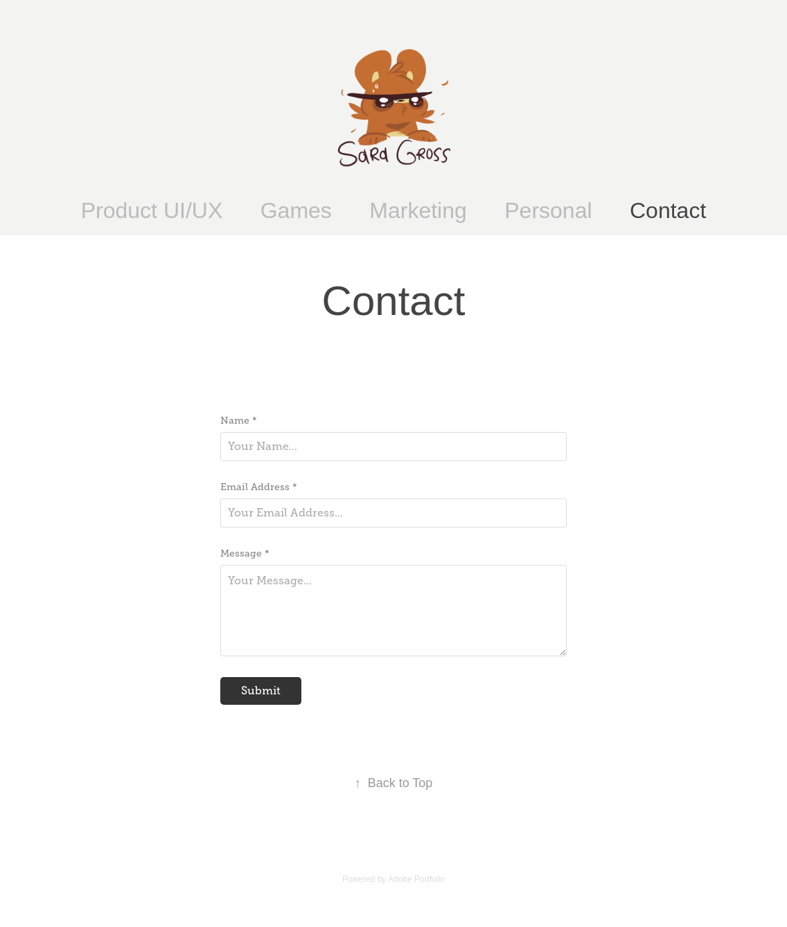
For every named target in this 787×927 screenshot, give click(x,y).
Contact (668, 210)
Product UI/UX (152, 210)
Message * (244, 553)
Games (296, 210)
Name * (238, 420)
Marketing (418, 210)
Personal (548, 210)
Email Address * (258, 487)
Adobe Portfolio (416, 879)
